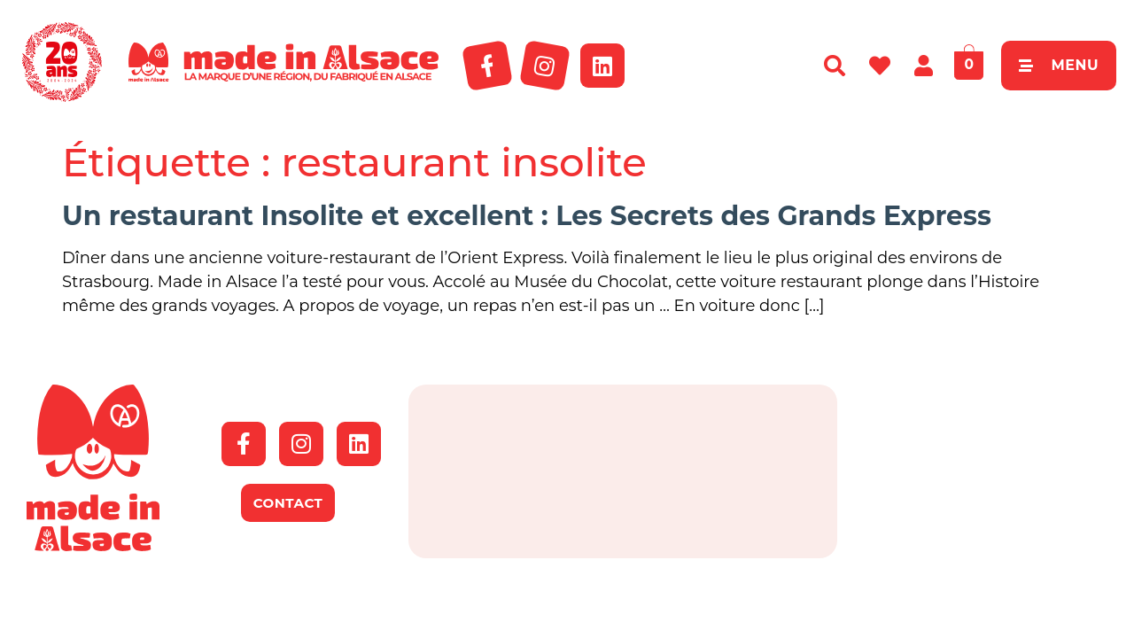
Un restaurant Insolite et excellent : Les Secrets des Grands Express (526, 215)
